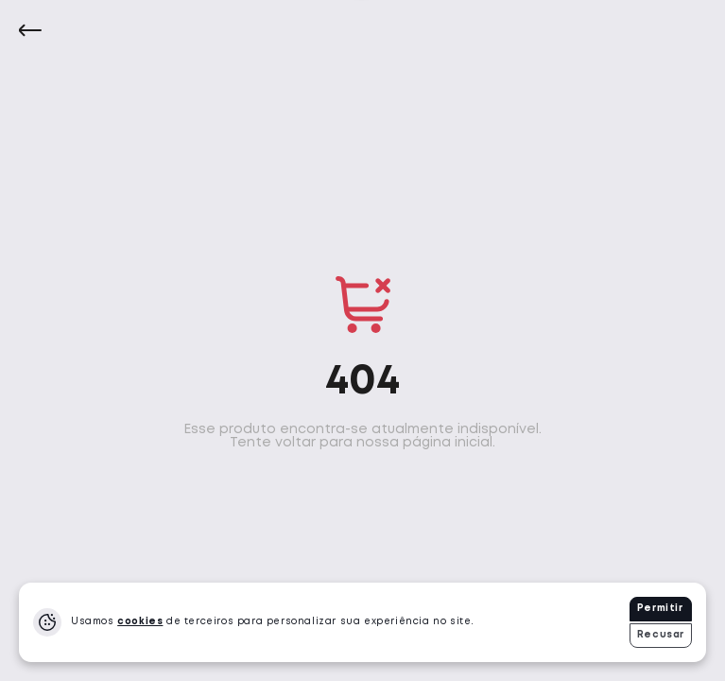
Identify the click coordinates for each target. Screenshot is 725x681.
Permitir (660, 608)
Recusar (660, 635)
